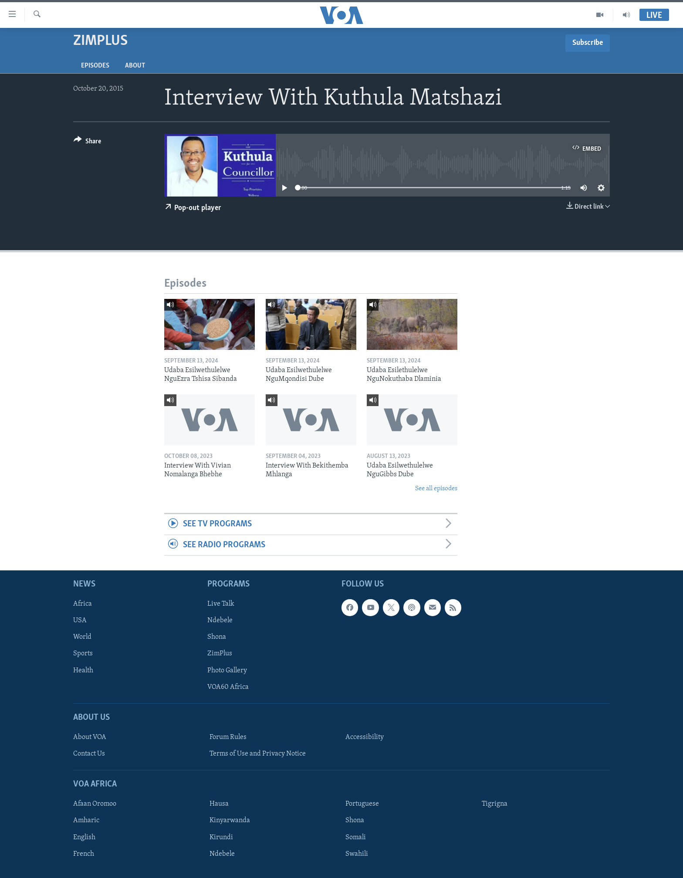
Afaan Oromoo (94, 803)
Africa (82, 603)
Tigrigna (494, 803)
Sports (83, 654)
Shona (216, 637)
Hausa (219, 803)
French (83, 854)
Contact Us (89, 753)
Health (83, 670)
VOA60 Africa (228, 687)
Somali (355, 837)
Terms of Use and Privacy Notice (258, 753)
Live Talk (220, 603)
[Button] (87, 143)
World (82, 637)
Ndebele (220, 620)
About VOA (89, 737)
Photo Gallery (227, 670)
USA (80, 620)
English (84, 837)
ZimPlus (219, 654)
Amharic (86, 820)
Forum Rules (228, 737)
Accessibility (364, 737)
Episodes (95, 65)
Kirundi (221, 837)
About (135, 65)
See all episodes (436, 488)
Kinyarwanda (230, 820)
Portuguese (362, 803)
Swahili (356, 854)
